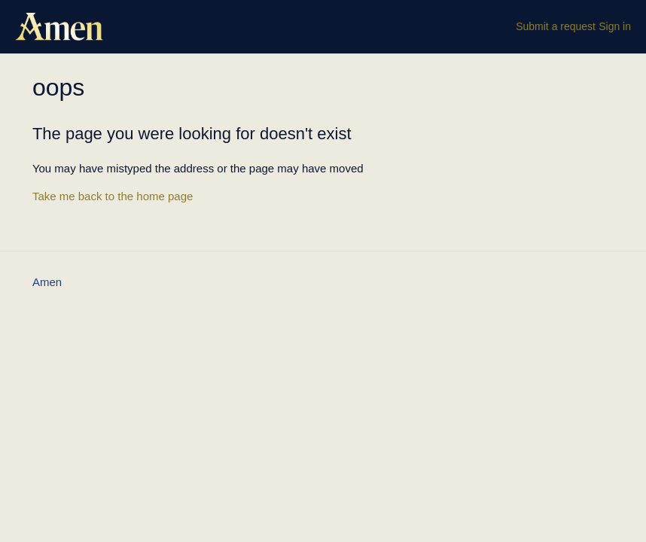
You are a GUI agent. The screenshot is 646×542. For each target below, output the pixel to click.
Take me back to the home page (112, 196)
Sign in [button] (615, 26)
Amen (47, 282)
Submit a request (556, 26)
